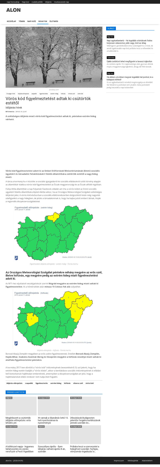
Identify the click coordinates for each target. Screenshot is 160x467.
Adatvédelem (147, 460)
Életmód (54, 21)
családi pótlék (37, 2)
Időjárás (48, 2)
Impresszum (119, 460)
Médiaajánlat (133, 460)
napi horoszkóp (13, 2)
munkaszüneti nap (61, 2)
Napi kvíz (25, 2)
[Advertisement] (54, 148)
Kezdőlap (11, 21)
